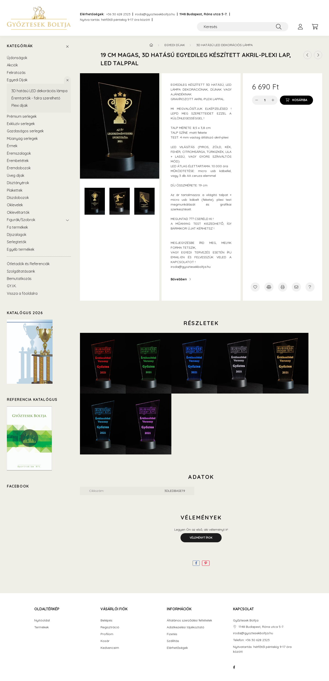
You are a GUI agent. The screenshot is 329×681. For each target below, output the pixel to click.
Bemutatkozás (19, 278)
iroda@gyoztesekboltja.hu (155, 14)
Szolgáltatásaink (21, 271)
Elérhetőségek (177, 648)
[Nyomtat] (282, 287)
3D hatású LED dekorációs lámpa (39, 91)
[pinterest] (206, 563)
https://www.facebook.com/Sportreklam (234, 667)
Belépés (106, 620)
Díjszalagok (16, 234)
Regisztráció (110, 627)
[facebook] (196, 563)
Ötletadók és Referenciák (28, 263)
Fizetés (172, 634)
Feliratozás (16, 72)
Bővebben (179, 279)
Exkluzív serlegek (21, 123)
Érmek (12, 146)
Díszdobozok (18, 197)
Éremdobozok (19, 168)
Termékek (41, 627)
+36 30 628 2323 (118, 14)
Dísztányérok (18, 182)
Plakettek (14, 190)
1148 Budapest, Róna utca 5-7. (203, 14)
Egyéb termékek (20, 249)
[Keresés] (242, 26)
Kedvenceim (110, 648)
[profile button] (300, 26)
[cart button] (314, 26)
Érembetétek (18, 160)
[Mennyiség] (264, 100)
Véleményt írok (201, 537)
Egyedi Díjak (17, 80)
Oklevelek (15, 205)
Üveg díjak (15, 175)
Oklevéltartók (18, 212)
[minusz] (256, 100)
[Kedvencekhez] (255, 287)
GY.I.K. (11, 286)
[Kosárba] (296, 100)
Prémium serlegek (22, 116)
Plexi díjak (19, 105)
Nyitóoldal (42, 620)
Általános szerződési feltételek (189, 620)
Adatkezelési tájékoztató (185, 627)
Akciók (12, 65)
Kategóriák (20, 46)
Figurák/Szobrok (21, 219)
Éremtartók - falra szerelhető (35, 98)
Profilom (107, 634)
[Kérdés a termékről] (310, 287)
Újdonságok (17, 57)
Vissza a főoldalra (22, 293)
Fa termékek (17, 227)
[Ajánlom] (296, 287)
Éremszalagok (19, 153)
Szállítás (173, 641)
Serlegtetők (16, 242)
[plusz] (273, 100)
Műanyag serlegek (22, 138)
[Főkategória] (151, 45)
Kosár (105, 641)
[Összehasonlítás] (268, 287)
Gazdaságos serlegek (25, 131)
